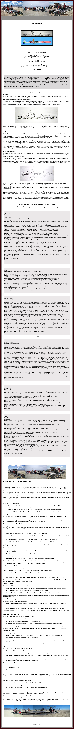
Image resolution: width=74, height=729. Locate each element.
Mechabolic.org (12, 4)
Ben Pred (15, 78)
